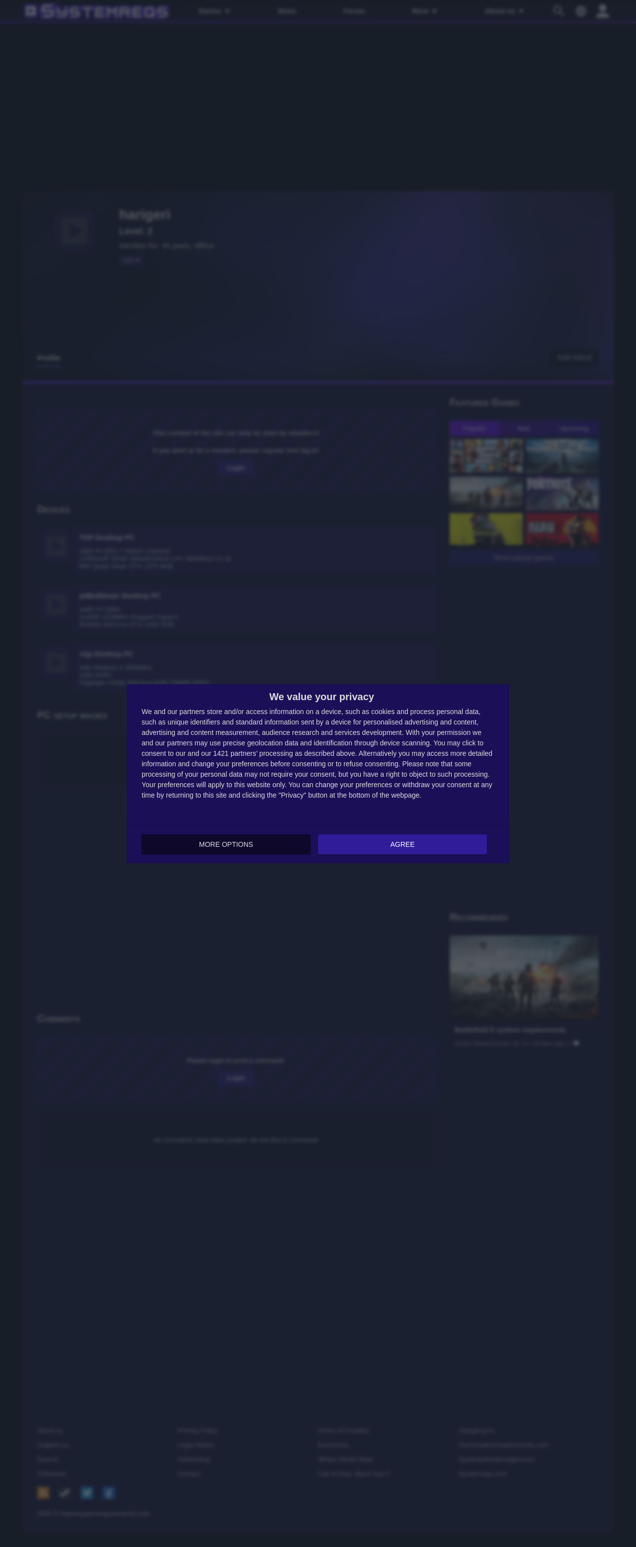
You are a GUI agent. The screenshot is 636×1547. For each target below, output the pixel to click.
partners (192, 711)
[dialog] (318, 773)
